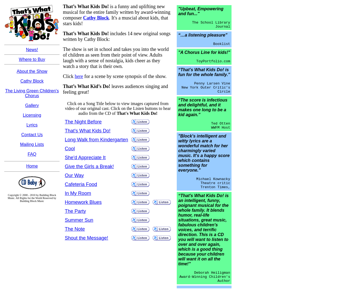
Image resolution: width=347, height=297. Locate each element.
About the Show (32, 71)
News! (32, 49)
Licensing (32, 115)
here (79, 76)
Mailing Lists (32, 144)
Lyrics (31, 125)
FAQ (32, 154)
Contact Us (32, 134)
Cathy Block (31, 81)
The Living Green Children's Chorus (32, 93)
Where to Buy (32, 59)
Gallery (32, 105)
